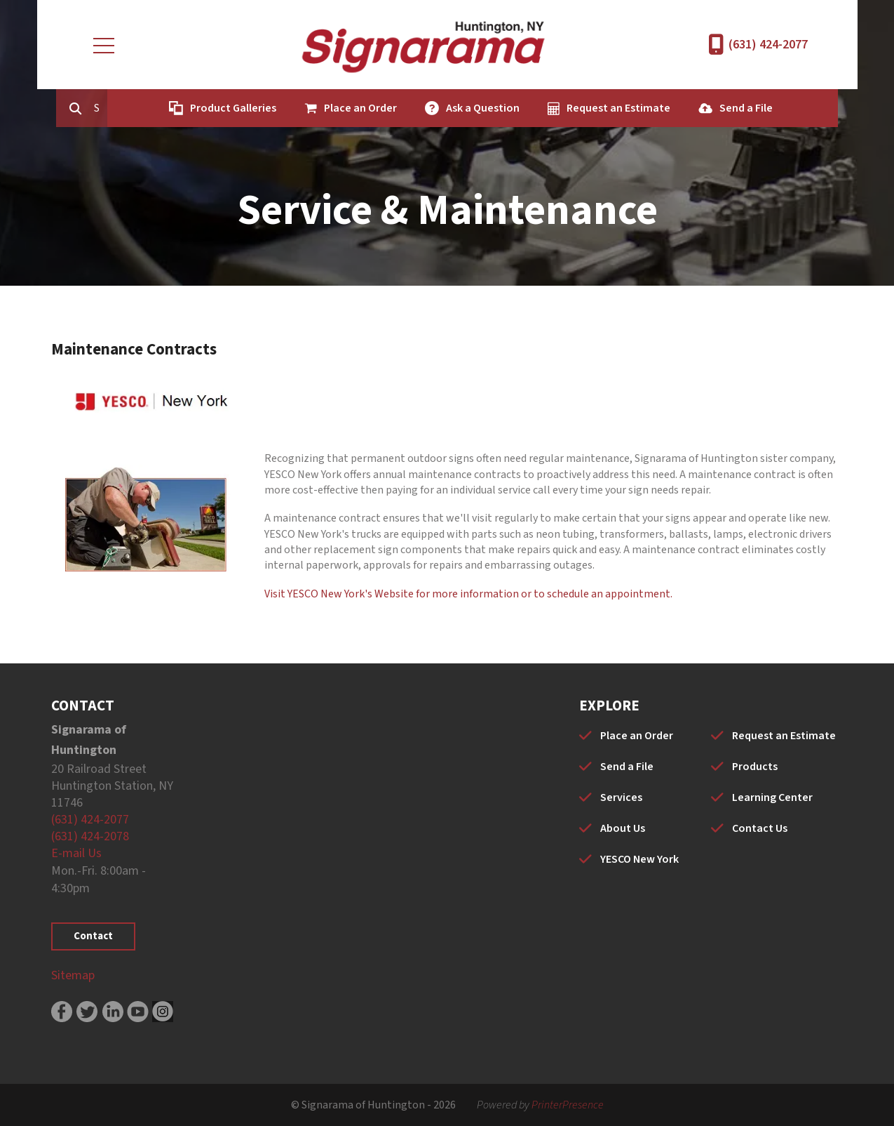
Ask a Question (476, 108)
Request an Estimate (612, 108)
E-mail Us (76, 853)
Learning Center (772, 797)
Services (621, 797)
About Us (622, 828)
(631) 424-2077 (768, 44)
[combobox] (99, 108)
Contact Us (759, 828)
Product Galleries (227, 108)
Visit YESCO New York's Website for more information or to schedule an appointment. (468, 594)
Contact (93, 936)
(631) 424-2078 (90, 836)
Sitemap (73, 975)
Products (755, 766)
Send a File (739, 108)
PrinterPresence (567, 1105)
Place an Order (354, 108)
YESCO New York (639, 859)
